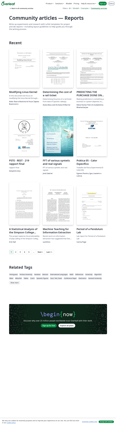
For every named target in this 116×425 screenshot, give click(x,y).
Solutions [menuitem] (59, 3)
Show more (14, 283)
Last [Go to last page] (49, 252)
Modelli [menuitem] (69, 3)
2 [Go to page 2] (15, 252)
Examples (85, 8)
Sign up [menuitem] (103, 3)
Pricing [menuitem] (76, 3)
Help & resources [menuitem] (88, 3)
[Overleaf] (8, 3)
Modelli (76, 8)
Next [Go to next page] (40, 252)
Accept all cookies (106, 422)
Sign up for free (48, 325)
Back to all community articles (21, 8)
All (70, 8)
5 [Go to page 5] (28, 252)
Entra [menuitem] (111, 3)
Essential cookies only (89, 422)
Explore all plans (67, 325)
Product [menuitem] (49, 3)
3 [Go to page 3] (20, 252)
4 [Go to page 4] (24, 252)
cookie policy (11, 423)
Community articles (99, 8)
